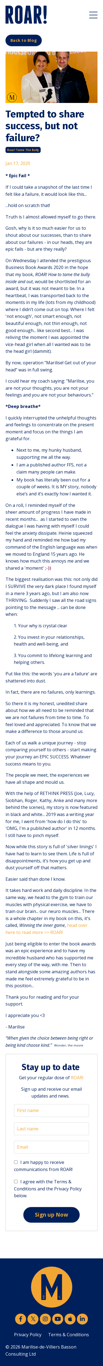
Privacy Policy (27, 1335)
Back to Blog (23, 40)
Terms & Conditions (68, 1335)
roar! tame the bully (23, 150)
